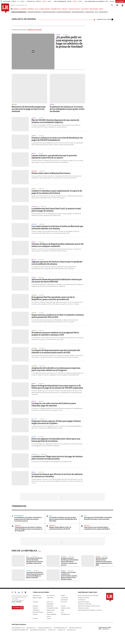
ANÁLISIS (64, 9)
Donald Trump (89, 12)
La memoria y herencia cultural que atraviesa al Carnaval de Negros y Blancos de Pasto (34, 575)
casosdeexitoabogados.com (20, 629)
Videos (49, 618)
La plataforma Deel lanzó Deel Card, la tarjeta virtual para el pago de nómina (56, 209)
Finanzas (35, 608)
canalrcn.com (52, 629)
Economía (64, 601)
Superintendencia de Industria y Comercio (90, 610)
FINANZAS (16, 9)
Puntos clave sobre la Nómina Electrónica (51, 173)
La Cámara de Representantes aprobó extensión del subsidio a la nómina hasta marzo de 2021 (56, 351)
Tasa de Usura (103, 12)
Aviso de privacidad (83, 601)
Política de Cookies (83, 608)
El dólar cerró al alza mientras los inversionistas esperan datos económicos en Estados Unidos (69, 576)
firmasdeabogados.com (60, 627)
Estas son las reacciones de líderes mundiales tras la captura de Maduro (97, 528)
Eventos (63, 606)
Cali (96, 12)
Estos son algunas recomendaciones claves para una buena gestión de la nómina (56, 440)
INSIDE (101, 9)
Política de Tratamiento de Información (89, 606)
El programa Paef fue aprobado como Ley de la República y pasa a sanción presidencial (53, 298)
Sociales (35, 618)
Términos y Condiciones (84, 604)
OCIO (36, 9)
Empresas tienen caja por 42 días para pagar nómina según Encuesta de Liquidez (56, 422)
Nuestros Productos (83, 597)
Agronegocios (37, 595)
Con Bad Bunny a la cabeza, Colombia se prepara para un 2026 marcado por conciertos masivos (28, 519)
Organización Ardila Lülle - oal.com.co (104, 628)
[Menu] (12, 9)
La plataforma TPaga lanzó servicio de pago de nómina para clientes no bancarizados (57, 457)
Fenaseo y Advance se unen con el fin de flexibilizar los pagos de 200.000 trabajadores (57, 139)
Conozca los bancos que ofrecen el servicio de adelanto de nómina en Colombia (57, 475)
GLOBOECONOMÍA (44, 9)
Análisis (63, 595)
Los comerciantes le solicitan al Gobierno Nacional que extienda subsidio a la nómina (57, 227)
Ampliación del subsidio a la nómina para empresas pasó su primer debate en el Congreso (56, 369)
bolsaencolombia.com (75, 627)
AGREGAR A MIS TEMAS (105, 19)
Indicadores (36, 610)
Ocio (62, 612)
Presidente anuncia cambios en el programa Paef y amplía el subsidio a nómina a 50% (55, 333)
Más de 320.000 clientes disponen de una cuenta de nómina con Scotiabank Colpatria (55, 121)
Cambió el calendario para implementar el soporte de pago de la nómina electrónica (57, 192)
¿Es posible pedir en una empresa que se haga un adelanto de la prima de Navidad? (69, 42)
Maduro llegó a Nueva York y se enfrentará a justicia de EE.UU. (60, 528)
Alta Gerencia (50, 595)
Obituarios (50, 612)
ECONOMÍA (23, 9)
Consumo (35, 601)
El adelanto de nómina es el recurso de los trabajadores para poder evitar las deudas (67, 109)
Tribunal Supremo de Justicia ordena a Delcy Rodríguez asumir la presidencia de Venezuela (28, 529)
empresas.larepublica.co (45, 627)
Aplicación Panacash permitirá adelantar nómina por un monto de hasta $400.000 (57, 280)
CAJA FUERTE (85, 9)
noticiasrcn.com (71, 629)
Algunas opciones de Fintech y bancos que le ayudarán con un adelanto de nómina (57, 263)
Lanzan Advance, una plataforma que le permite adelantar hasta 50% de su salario (54, 156)
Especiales (50, 606)
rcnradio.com (61, 629)
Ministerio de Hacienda (49, 12)
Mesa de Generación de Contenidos (88, 595)
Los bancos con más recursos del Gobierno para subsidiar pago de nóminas (54, 404)
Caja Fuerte (50, 597)
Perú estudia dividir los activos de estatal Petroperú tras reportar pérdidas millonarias (34, 560)
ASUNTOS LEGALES (74, 9)
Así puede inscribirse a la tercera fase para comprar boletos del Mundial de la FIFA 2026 (63, 519)
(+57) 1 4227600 (16, 601)
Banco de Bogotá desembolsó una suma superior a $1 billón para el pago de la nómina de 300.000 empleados (57, 386)
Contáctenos (81, 599)
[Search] (112, 5)
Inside (62, 610)
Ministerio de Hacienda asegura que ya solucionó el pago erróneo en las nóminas (29, 109)
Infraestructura (51, 610)
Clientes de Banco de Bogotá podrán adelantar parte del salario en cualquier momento (58, 245)
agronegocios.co (31, 627)
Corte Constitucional (78, 12)
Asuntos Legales (37, 597)
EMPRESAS (31, 9)
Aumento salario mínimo (63, 12)
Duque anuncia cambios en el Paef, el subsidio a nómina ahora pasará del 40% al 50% (58, 316)
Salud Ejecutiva (65, 614)
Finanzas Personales (52, 608)
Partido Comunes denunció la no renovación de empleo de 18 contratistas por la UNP (104, 561)
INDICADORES (94, 9)
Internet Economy (38, 612)
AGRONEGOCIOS (56, 9)
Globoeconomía (65, 608)
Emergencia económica (34, 12)
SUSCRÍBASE (120, 1)
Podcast (35, 614)
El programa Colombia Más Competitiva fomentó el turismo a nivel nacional (98, 518)
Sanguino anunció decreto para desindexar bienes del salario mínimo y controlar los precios (69, 561)
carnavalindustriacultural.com (38, 629)
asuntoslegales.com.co (18, 627)
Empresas (35, 606)
